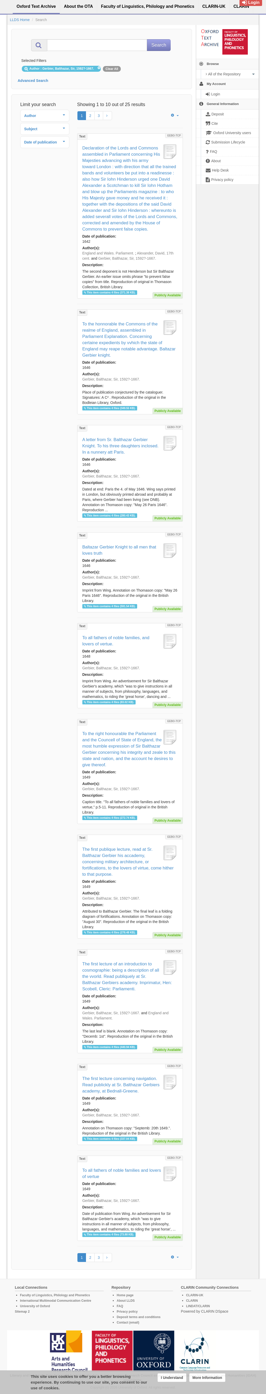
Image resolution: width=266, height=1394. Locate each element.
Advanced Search (33, 80)
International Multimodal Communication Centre (55, 1301)
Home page (125, 1295)
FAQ (120, 1306)
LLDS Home (20, 20)
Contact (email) (128, 1322)
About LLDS (126, 1301)
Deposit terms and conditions (139, 1317)
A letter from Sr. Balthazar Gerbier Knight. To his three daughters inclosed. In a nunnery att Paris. (120, 446)
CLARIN (192, 1301)
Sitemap (21, 1311)
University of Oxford (35, 1306)
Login (251, 2)
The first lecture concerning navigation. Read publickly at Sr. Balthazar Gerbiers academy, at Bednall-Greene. (121, 1085)
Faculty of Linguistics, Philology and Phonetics (55, 1295)
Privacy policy (127, 1311)
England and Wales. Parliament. (108, 253)
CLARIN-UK (194, 1295)
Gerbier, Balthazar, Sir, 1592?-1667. (127, 258)
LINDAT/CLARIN (198, 1306)
